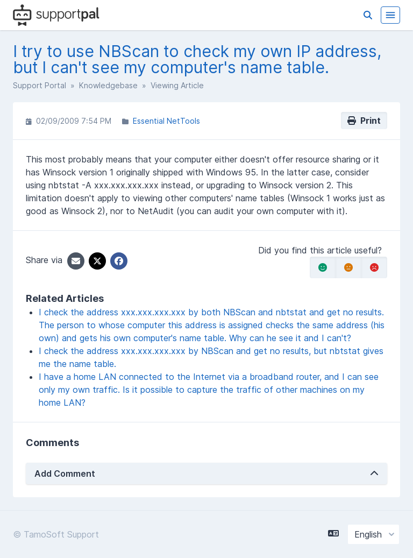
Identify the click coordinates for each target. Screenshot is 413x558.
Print (364, 120)
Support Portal (39, 85)
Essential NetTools (166, 120)
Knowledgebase (108, 85)
